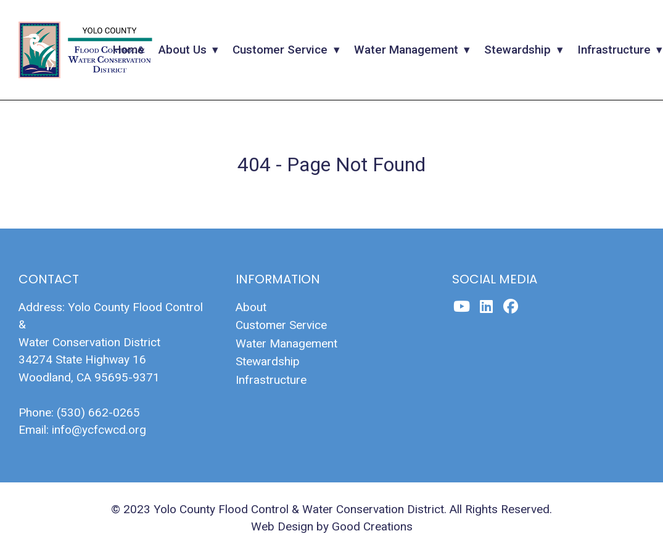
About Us (183, 50)
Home (128, 50)
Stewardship (517, 50)
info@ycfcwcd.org (99, 430)
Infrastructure (614, 50)
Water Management (406, 50)
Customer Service (280, 50)
